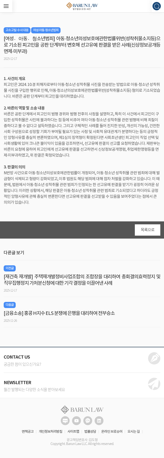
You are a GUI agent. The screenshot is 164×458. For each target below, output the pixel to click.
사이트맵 (73, 431)
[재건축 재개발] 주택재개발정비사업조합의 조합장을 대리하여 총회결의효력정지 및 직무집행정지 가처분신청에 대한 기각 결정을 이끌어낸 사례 (82, 280)
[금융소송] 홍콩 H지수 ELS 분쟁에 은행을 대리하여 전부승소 (59, 313)
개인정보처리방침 (50, 431)
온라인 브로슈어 (111, 431)
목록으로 (147, 230)
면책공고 (28, 431)
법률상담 (90, 431)
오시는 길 (133, 431)
